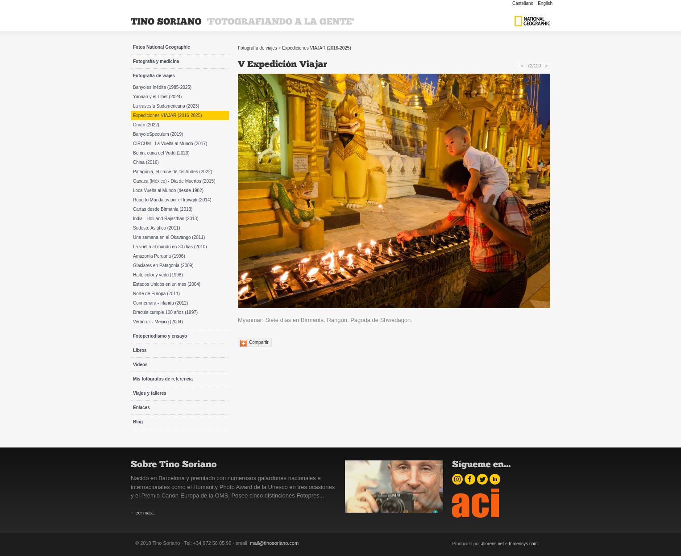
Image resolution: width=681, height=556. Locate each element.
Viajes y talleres (149, 393)
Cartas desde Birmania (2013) (162, 209)
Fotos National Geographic (161, 47)
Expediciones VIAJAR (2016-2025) (167, 115)
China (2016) (146, 162)
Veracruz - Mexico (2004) (158, 321)
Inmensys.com (523, 543)
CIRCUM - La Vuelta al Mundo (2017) (170, 143)
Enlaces (141, 407)
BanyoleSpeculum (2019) (158, 134)
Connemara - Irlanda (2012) (160, 303)
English (545, 3)
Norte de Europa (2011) (156, 293)
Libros (140, 350)
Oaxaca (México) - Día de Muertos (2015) (174, 181)
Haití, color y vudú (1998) (158, 274)
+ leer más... (143, 512)
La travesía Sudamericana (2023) (166, 106)
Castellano (522, 3)
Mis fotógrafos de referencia (163, 378)
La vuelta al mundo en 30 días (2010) (170, 246)
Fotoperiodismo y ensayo (160, 336)
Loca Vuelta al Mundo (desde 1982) (168, 190)
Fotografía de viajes (154, 75)
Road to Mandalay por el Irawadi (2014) (172, 199)
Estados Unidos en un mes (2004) (166, 284)
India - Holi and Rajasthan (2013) (166, 218)
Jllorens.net (492, 543)
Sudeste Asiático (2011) (156, 228)
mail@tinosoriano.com (274, 543)
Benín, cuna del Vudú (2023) (161, 152)
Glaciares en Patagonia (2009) (163, 265)
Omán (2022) (146, 124)
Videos (140, 364)
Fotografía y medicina (156, 61)
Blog (138, 421)
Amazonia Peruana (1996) (159, 256)
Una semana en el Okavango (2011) (169, 237)
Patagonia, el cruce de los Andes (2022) (172, 171)
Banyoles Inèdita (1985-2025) (162, 87)
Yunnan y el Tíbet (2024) (157, 96)
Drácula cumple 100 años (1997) (165, 312)
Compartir (259, 342)
